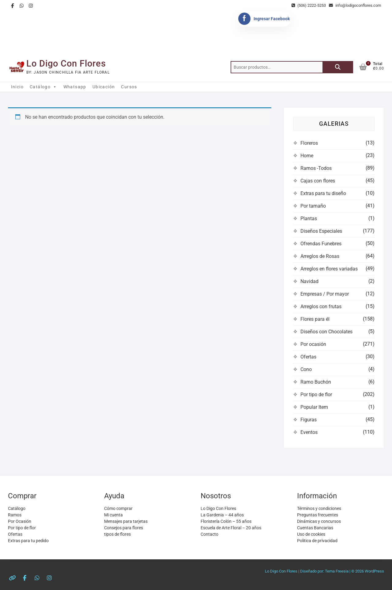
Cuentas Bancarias (315, 527)
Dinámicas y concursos (319, 521)
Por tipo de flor (316, 394)
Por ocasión (313, 344)
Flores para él (315, 319)
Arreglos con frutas (320, 306)
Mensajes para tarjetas (126, 521)
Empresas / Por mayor (324, 294)
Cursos (129, 86)
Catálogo (43, 86)
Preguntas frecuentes (317, 514)
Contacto (209, 534)
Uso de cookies (311, 534)
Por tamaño (313, 206)
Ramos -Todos (316, 168)
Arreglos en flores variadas (329, 269)
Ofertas (308, 357)
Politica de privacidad (317, 540)
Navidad (309, 281)
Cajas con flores (317, 181)
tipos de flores (117, 534)
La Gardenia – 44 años (222, 514)
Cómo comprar (118, 508)
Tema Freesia (337, 571)
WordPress (374, 571)
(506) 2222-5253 (309, 5)
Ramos (14, 514)
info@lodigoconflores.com (355, 5)
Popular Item (314, 407)
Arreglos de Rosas (319, 256)
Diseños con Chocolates (326, 332)
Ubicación (103, 86)
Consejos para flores (123, 527)
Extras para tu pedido (28, 540)
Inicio (17, 86)
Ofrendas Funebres (320, 244)
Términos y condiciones (319, 508)
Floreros (309, 143)
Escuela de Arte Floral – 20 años (231, 527)
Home (306, 156)
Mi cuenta (113, 514)
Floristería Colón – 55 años (226, 521)
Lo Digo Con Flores (66, 63)
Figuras (308, 420)
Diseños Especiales (321, 231)
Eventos (309, 432)
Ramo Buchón (315, 382)
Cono (306, 369)
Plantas (308, 218)
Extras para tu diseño (323, 193)
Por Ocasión (19, 521)
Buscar (337, 67)
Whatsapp (74, 86)
